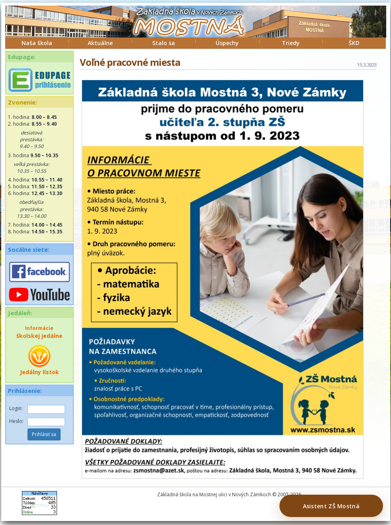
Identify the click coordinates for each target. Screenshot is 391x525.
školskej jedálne (39, 332)
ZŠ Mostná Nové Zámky (180, 29)
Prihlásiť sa (44, 434)
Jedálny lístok (39, 360)
